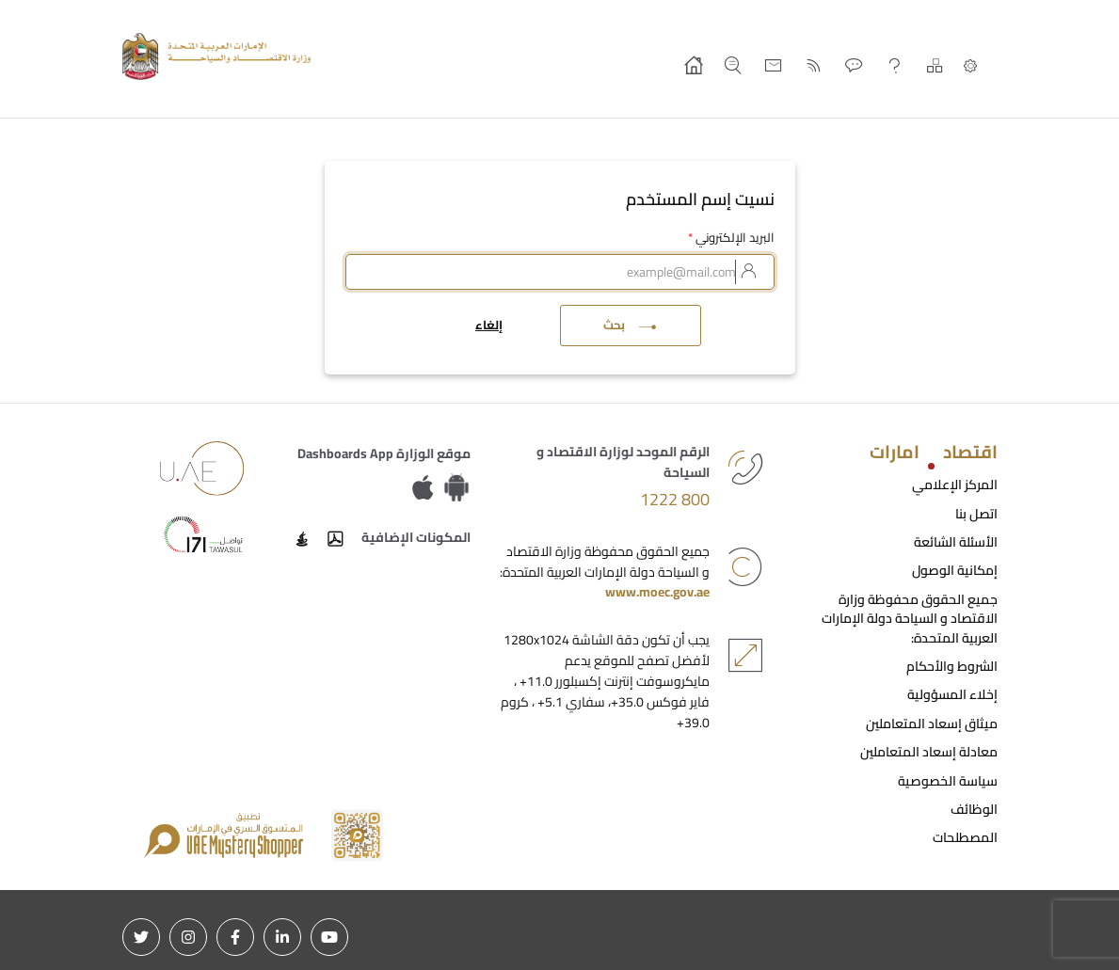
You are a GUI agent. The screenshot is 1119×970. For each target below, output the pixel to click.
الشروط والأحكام (952, 666)
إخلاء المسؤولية (952, 694)
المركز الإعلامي (955, 484)
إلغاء (489, 324)
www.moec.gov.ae (657, 592)
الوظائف (974, 809)
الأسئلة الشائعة (956, 542)
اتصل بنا (976, 513)
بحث (630, 325)
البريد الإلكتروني (731, 238)
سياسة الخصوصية (948, 781)
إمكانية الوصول (955, 570)
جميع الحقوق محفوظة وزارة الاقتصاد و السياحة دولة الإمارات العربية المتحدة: (910, 618)
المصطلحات (965, 837)
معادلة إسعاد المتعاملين (929, 751)
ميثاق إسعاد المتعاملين (932, 723)
